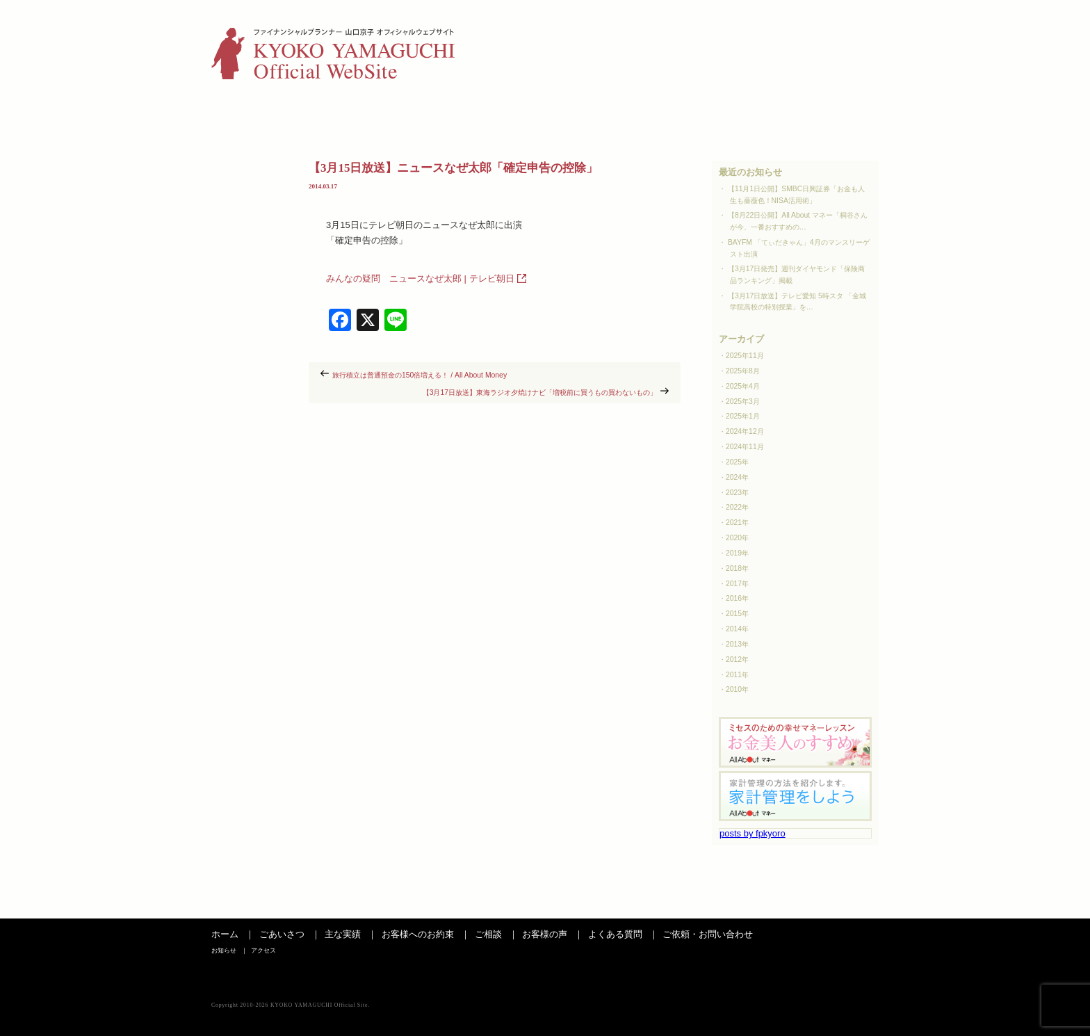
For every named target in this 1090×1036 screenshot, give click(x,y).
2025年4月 (743, 386)
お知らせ (804, 31)
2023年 (737, 492)
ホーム (224, 934)
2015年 (737, 613)
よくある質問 (736, 116)
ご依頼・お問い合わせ (707, 934)
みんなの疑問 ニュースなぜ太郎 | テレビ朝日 (420, 278)
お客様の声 (641, 116)
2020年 (737, 538)
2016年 (737, 598)
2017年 (737, 584)
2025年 (737, 462)
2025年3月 (743, 401)
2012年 (737, 659)
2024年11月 (745, 447)
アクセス (858, 31)
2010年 (737, 689)
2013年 (737, 644)
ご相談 (546, 116)
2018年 (737, 568)
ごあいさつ (257, 116)
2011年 (737, 675)
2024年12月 (745, 431)
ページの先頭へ (847, 904)
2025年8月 (743, 371)
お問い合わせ (832, 116)
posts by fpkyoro (752, 833)
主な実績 (353, 116)
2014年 (737, 629)
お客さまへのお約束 (450, 116)
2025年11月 (745, 355)
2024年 (737, 477)
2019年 (737, 553)
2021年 (737, 522)
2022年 (737, 507)
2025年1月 (743, 416)
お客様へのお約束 (418, 934)
